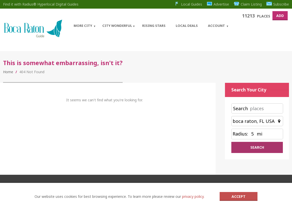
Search (240, 108)
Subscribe (277, 4)
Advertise (218, 4)
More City (83, 25)
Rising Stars (154, 25)
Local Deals (187, 25)
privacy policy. (193, 196)
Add (280, 15)
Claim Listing (248, 4)
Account (216, 25)
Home (8, 71)
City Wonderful (117, 25)
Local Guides (188, 4)
